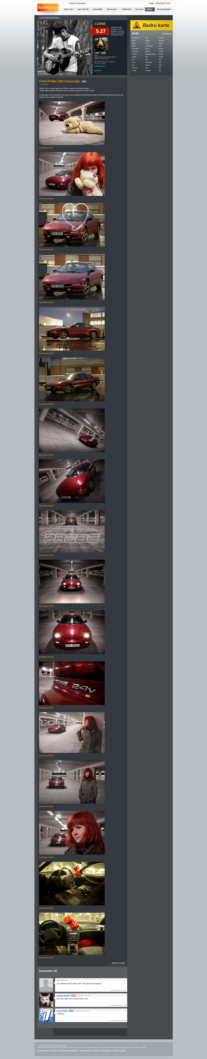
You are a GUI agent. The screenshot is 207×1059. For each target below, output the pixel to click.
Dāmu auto (68, 9)
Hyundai (135, 68)
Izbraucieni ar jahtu (43, 1050)
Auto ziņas (139, 9)
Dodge (134, 57)
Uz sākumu (122, 1050)
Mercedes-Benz (150, 54)
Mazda (147, 51)
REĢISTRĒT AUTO (163, 3)
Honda (134, 70)
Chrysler (135, 51)
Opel (147, 68)
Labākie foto (126, 9)
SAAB (161, 43)
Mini (146, 59)
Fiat (133, 59)
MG (146, 57)
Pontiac (161, 38)
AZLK (134, 43)
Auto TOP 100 (83, 9)
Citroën (134, 54)
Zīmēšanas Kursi (85, 1050)
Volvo (160, 65)
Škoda (161, 54)
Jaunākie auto (166, 33)
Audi (133, 40)
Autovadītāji (97, 9)
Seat (160, 46)
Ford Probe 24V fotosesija (63, 81)
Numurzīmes (112, 9)
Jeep (147, 43)
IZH (146, 38)
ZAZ (160, 70)
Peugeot (148, 70)
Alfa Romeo (136, 38)
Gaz (133, 65)
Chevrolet (135, 48)
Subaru (161, 48)
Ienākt (151, 3)
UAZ (160, 59)
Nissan (147, 65)
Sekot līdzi (98, 70)
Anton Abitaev (62, 1011)
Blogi (150, 9)
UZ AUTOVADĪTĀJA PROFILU (49, 17)
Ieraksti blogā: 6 (100, 66)
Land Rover (149, 46)
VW (160, 68)
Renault (161, 40)
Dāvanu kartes (106, 1050)
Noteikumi (54, 1050)
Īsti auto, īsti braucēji (77, 3)
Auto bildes (47, 9)
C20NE (97, 53)
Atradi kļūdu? (96, 1050)
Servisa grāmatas (164, 9)
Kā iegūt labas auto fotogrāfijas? (68, 1050)
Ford (133, 62)
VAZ (160, 62)
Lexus (147, 48)
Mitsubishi (148, 62)
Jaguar (147, 40)
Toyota (161, 57)
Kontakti (114, 1050)
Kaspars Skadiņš (63, 996)
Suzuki (161, 51)
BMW (134, 46)
